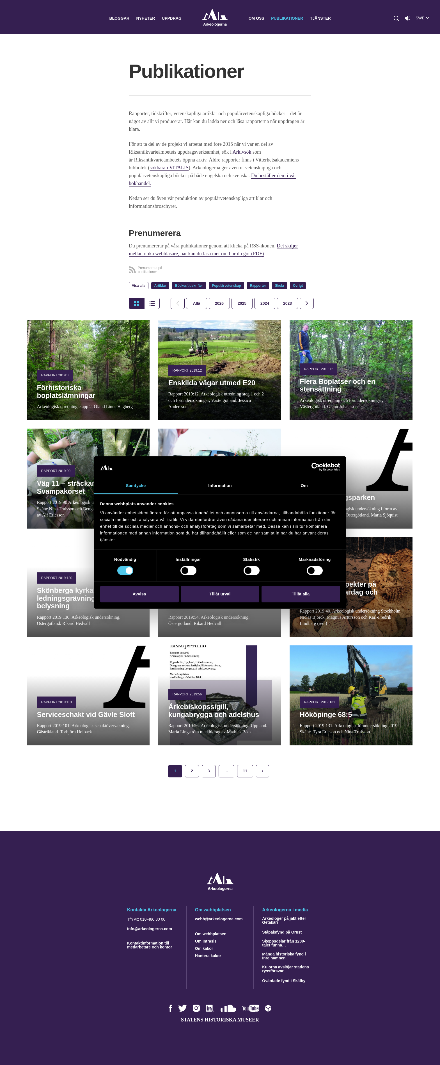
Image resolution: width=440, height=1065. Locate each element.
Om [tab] (304, 485)
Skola (279, 286)
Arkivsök (242, 152)
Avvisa (139, 593)
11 (245, 771)
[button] (396, 18)
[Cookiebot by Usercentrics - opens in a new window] (315, 467)
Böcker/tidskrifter (189, 286)
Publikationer (287, 18)
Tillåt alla (301, 593)
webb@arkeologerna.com (219, 919)
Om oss (256, 18)
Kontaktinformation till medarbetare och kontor (149, 945)
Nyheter (145, 18)
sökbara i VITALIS (169, 167)
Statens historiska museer (220, 1020)
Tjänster (320, 18)
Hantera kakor (208, 956)
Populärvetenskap (226, 286)
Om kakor (204, 948)
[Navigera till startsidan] (220, 889)
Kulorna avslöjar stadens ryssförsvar (285, 969)
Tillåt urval (220, 593)
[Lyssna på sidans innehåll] (407, 18)
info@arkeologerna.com (149, 929)
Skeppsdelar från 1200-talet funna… (283, 943)
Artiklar (160, 286)
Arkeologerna (215, 18)
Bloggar (119, 18)
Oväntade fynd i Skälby (283, 981)
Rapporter (258, 286)
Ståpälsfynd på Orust (282, 932)
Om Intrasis (206, 941)
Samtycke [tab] (136, 485)
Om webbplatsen (210, 934)
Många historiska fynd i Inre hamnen (284, 956)
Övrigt (298, 286)
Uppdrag (172, 18)
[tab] (219, 303)
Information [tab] (220, 485)
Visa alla (138, 286)
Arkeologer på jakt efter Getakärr (284, 920)
